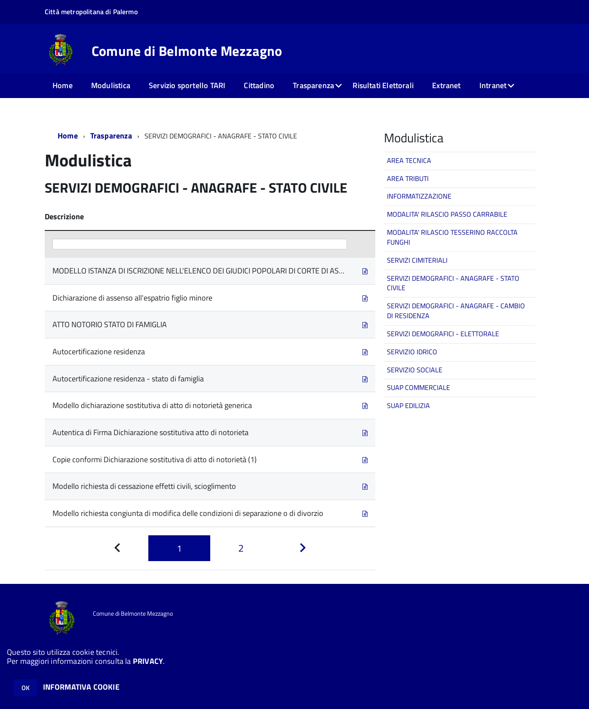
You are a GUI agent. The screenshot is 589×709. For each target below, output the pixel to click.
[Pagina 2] (241, 548)
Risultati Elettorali (383, 85)
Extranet (446, 85)
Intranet (492, 85)
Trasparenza (313, 85)
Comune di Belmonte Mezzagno (187, 51)
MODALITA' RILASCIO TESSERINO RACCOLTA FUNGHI (452, 237)
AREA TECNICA (409, 160)
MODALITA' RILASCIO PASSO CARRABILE (447, 214)
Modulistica (110, 85)
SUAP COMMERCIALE (418, 387)
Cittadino (259, 85)
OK (25, 688)
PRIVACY (148, 661)
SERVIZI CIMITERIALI (417, 260)
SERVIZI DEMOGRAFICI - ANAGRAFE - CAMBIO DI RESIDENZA (456, 311)
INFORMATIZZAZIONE (419, 196)
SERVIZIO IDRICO (412, 352)
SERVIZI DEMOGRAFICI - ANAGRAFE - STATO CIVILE (453, 283)
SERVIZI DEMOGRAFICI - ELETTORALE (443, 333)
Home (62, 85)
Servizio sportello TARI (187, 85)
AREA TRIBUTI (408, 178)
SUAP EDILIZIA (408, 405)
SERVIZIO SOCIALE (414, 370)
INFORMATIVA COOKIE (81, 687)
